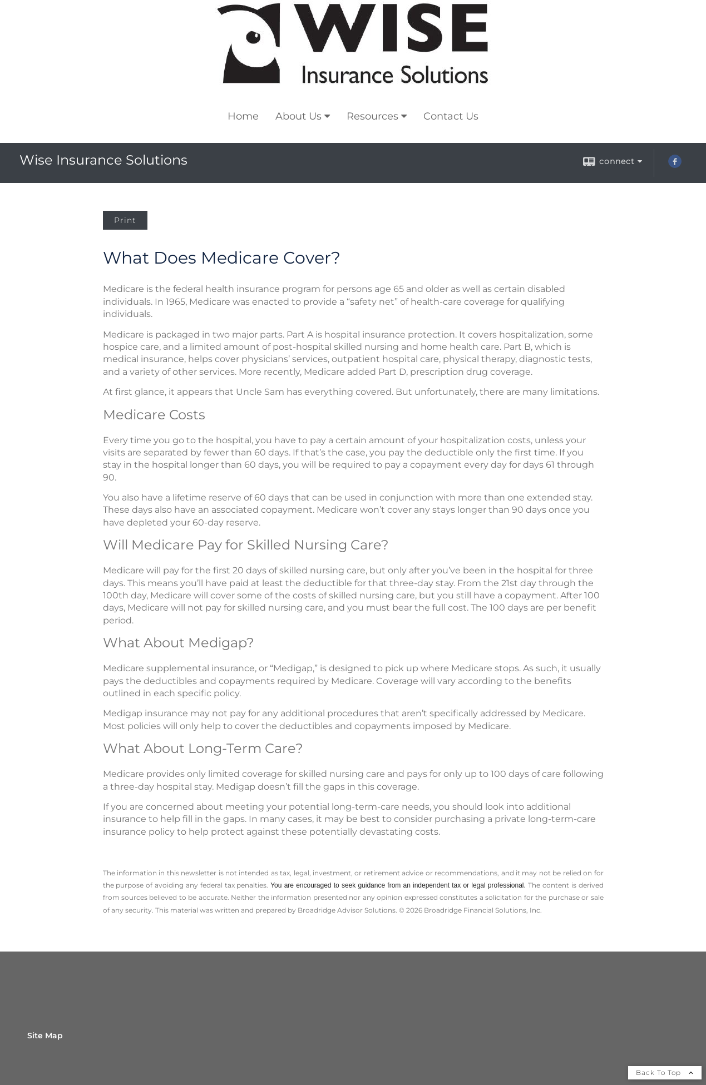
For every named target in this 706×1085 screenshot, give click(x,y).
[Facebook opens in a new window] (675, 165)
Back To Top (665, 1072)
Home (243, 116)
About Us (298, 116)
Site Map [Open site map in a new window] (45, 1035)
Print (125, 220)
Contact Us (450, 116)
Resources (372, 116)
